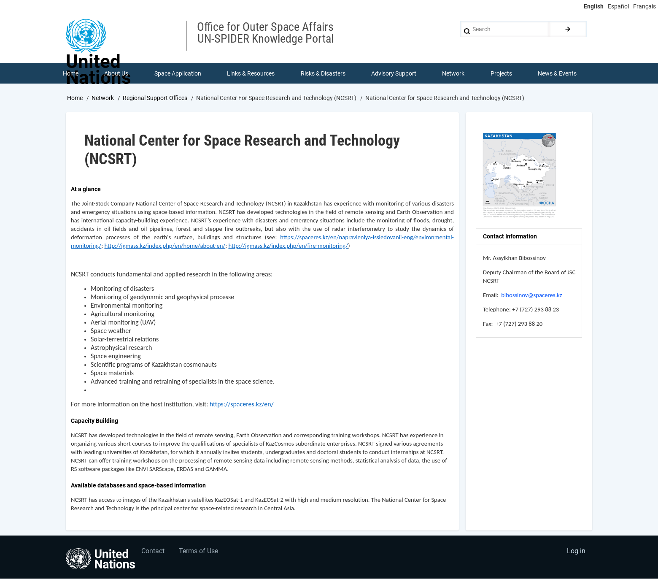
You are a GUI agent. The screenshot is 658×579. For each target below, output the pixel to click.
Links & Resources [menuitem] (251, 73)
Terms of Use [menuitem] (199, 552)
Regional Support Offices (155, 98)
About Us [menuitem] (116, 73)
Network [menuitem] (453, 73)
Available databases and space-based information (138, 485)
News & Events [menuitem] (557, 73)
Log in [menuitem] (576, 552)
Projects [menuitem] (501, 73)
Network (103, 98)
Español (618, 6)
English (594, 6)
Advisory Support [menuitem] (393, 73)
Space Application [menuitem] (177, 73)
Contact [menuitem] (153, 552)
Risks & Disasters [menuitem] (323, 73)
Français (644, 6)
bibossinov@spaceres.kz (531, 295)
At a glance (86, 189)
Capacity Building (94, 421)
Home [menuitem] (70, 73)
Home (75, 98)
